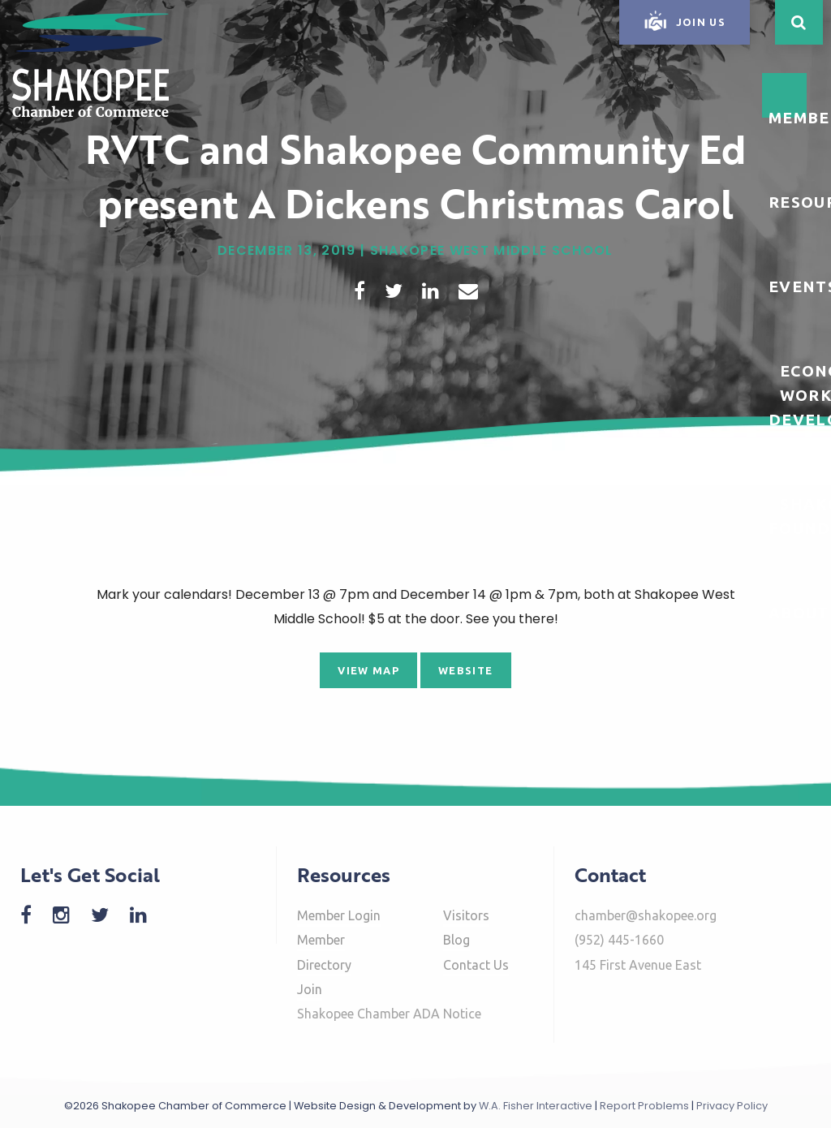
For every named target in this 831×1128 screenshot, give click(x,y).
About (799, 613)
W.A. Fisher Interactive (535, 1106)
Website (465, 670)
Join (309, 989)
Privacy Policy (732, 1106)
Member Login (339, 915)
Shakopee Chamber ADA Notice (389, 1013)
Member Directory (324, 951)
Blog (456, 939)
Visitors (466, 915)
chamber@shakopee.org (646, 915)
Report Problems (644, 1106)
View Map (368, 670)
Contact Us (476, 965)
